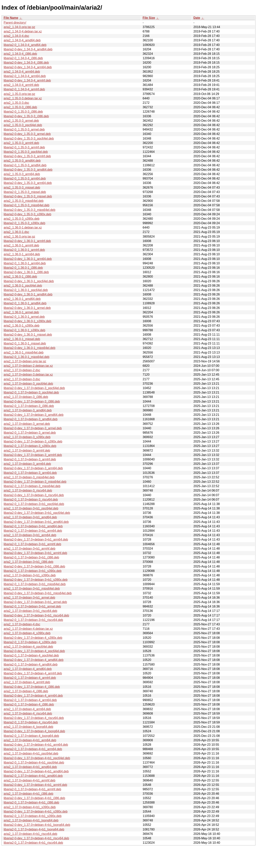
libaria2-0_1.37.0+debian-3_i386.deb (29, 406)
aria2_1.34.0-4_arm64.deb (22, 71)
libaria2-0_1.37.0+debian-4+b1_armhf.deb (32, 789)
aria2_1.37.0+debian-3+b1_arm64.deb (30, 535)
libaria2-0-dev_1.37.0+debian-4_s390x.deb (33, 637)
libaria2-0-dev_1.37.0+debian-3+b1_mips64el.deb (38, 593)
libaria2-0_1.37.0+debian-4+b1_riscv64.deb (33, 842)
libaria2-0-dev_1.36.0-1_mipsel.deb (28, 334)
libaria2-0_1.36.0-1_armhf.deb (24, 249)
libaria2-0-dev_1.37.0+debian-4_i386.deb (32, 686)
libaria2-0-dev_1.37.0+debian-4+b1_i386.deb (34, 798)
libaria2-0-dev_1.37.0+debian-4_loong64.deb (34, 731)
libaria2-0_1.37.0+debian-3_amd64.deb (31, 419)
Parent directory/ (15, 22)
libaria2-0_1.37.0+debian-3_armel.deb (30, 432)
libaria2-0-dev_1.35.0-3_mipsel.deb (28, 196)
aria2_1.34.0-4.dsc (16, 35)
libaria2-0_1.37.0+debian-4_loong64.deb (31, 735)
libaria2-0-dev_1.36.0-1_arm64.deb (28, 258)
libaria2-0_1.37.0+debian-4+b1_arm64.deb (33, 749)
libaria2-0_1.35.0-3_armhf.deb (24, 147)
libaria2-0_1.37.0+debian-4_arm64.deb (30, 700)
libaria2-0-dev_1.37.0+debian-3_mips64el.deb (35, 481)
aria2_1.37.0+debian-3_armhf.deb (27, 450)
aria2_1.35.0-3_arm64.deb (22, 174)
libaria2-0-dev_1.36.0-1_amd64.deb (28, 294)
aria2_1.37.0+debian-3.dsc (22, 379)
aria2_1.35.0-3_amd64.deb (22, 160)
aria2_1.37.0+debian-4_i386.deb (26, 691)
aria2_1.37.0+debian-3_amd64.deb (28, 410)
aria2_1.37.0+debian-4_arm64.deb (27, 709)
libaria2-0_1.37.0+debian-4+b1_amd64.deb (33, 775)
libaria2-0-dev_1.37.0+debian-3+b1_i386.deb (34, 566)
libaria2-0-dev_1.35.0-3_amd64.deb (28, 169)
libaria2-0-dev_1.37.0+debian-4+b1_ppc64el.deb (37, 758)
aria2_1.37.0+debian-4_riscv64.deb (28, 713)
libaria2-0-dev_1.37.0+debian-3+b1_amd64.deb (36, 521)
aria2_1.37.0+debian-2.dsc (22, 370)
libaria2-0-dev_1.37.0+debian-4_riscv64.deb (34, 718)
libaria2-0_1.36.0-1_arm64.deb (25, 263)
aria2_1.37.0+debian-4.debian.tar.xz (28, 628)
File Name (11, 17)
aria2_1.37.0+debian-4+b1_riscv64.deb (30, 833)
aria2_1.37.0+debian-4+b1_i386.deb (28, 793)
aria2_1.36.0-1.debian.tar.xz (23, 227)
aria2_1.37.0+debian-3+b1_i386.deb (28, 561)
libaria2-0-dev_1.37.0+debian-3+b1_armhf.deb (35, 553)
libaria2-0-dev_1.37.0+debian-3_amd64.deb (33, 414)
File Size (149, 17)
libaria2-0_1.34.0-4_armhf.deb (24, 89)
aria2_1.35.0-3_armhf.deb (21, 143)
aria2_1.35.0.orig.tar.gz (19, 94)
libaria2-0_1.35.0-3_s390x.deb (24, 223)
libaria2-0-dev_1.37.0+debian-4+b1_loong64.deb (37, 824)
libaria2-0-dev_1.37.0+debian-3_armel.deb (33, 428)
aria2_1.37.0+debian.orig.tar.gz (25, 361)
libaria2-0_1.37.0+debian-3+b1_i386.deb (31, 557)
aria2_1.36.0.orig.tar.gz (19, 236)
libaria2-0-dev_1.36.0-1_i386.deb (26, 272)
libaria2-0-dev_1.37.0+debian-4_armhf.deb (33, 673)
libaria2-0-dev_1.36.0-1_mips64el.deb (29, 347)
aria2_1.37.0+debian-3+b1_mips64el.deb (32, 588)
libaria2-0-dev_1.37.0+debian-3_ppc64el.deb (34, 388)
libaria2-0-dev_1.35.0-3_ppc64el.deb (29, 138)
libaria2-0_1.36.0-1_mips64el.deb (26, 357)
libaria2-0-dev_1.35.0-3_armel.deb (27, 134)
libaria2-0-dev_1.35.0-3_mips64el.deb (29, 209)
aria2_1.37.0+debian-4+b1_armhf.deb (29, 780)
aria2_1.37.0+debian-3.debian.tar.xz (28, 374)
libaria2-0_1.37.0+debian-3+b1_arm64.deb (33, 530)
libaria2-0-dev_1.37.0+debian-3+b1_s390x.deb (36, 579)
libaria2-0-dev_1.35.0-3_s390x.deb (27, 214)
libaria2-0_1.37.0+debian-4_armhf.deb (30, 677)
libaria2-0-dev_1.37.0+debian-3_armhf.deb (33, 455)
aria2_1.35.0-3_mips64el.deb (23, 200)
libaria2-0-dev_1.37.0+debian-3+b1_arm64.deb (36, 539)
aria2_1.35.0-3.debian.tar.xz (23, 98)
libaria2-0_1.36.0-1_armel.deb (24, 316)
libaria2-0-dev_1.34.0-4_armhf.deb (27, 80)
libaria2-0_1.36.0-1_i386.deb (23, 267)
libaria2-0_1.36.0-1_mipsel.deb (25, 343)
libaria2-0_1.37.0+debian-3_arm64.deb (30, 472)
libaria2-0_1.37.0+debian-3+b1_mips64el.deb (35, 584)
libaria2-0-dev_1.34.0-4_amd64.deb (28, 49)
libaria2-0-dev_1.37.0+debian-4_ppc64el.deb (34, 651)
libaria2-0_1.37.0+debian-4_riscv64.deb (31, 722)
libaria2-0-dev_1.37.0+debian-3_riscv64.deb (34, 495)
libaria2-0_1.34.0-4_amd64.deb (25, 45)
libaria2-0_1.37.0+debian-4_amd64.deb (31, 664)
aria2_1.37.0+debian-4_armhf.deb (27, 682)
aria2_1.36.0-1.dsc (16, 232)
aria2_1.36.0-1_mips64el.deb (23, 352)
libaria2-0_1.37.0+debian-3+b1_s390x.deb (33, 570)
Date (197, 17)
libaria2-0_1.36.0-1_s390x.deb (24, 330)
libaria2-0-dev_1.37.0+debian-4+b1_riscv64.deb (36, 838)
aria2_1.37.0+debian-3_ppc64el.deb (28, 383)
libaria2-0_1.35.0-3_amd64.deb (25, 165)
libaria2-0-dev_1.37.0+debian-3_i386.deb (32, 401)
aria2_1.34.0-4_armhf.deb (21, 85)
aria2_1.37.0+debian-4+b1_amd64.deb (30, 767)
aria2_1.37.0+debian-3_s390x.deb (27, 437)
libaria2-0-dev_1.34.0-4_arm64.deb (28, 67)
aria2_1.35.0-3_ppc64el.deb (23, 125)
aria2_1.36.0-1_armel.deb (21, 312)
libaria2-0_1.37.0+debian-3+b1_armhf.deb (32, 544)
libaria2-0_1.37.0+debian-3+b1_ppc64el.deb (34, 504)
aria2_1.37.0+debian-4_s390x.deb (27, 633)
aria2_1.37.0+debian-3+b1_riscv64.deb (30, 610)
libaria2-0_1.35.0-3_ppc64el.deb (26, 151)
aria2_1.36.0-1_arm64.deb (22, 254)
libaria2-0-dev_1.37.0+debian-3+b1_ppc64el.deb (37, 512)
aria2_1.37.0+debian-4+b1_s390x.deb (30, 807)
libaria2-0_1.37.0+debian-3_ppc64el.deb (31, 392)
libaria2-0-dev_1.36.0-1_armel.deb (27, 308)
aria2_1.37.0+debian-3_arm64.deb (27, 463)
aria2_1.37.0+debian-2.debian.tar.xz (28, 365)
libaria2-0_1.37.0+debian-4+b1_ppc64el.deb (34, 762)
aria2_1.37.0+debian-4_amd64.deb (28, 669)
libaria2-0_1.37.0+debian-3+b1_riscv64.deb (33, 620)
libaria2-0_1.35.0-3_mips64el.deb (26, 205)
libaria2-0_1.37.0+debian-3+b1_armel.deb (32, 606)
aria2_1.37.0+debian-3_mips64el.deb (29, 477)
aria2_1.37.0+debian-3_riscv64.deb (28, 490)
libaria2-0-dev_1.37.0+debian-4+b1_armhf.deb (35, 784)
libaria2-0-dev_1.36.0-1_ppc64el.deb (29, 281)
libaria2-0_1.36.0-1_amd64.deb (25, 303)
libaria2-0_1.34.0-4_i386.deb (23, 58)
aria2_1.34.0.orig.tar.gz (19, 27)
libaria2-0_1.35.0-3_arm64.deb (25, 178)
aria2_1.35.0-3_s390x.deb (21, 218)
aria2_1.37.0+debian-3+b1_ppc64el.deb (31, 508)
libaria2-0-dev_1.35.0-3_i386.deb (26, 116)
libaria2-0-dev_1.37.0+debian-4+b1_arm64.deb (36, 744)
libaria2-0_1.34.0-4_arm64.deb (25, 76)
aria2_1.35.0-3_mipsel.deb (22, 187)
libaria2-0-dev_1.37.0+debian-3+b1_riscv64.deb (36, 615)
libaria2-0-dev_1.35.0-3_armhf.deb (27, 156)
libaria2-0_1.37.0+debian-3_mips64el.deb (32, 486)
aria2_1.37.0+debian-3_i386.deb (26, 397)
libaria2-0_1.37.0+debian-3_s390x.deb (30, 446)
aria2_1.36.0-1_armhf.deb (21, 245)
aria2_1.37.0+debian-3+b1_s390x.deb (30, 575)
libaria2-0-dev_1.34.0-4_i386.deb (26, 62)
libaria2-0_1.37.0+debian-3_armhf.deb (30, 459)
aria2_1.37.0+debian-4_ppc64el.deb (28, 646)
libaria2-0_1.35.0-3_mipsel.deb (25, 192)
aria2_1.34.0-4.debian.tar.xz (23, 31)
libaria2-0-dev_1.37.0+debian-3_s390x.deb (33, 441)
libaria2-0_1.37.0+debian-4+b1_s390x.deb (33, 816)
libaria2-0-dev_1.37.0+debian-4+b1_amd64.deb (36, 771)
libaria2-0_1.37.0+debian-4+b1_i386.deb (31, 802)
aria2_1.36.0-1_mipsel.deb (22, 339)
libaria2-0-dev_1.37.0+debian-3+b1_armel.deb (35, 602)
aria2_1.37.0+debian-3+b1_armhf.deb (29, 548)
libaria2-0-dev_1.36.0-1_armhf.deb (27, 241)
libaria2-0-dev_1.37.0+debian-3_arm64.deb (33, 468)
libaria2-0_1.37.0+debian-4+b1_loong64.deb (34, 829)
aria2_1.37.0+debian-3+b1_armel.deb (29, 597)
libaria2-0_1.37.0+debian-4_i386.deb (29, 704)
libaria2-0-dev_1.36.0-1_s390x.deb (27, 321)
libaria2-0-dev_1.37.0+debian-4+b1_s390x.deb (36, 811)
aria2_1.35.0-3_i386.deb (20, 107)
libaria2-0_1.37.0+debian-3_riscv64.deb (31, 499)
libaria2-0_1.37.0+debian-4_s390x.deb (30, 642)
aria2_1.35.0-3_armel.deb (21, 120)
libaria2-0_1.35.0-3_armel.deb (24, 129)
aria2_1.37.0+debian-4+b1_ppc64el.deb (31, 753)
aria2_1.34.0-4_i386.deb (20, 53)
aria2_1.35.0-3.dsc (16, 102)
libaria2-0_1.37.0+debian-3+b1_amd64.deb (33, 526)
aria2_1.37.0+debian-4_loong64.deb (28, 726)
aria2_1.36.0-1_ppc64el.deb (23, 285)
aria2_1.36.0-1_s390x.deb (21, 325)
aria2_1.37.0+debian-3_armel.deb (27, 423)
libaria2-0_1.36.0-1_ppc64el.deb (26, 290)
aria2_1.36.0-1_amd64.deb (22, 298)
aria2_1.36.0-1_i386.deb (20, 276)
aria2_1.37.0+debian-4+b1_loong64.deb (31, 820)
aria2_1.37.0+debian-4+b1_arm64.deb (30, 740)
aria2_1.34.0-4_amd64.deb (22, 40)
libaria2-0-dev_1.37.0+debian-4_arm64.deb (33, 695)
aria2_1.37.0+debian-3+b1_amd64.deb (30, 517)
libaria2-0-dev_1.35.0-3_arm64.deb (28, 183)
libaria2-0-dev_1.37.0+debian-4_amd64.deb (33, 659)
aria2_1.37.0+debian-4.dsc (22, 624)
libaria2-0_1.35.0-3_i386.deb (23, 111)
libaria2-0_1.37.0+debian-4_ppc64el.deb (31, 655)
